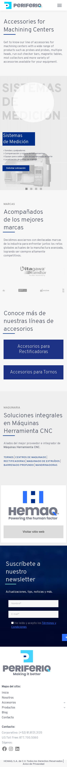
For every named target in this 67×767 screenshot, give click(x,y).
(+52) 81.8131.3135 (30, 733)
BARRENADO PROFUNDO (19, 465)
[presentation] (33, 638)
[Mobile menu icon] (59, 5)
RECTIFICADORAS (14, 461)
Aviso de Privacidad (33, 764)
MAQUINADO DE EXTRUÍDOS (43, 461)
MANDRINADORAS (46, 465)
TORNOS (9, 457)
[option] (36, 271)
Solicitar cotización (16, 168)
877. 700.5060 (28, 738)
